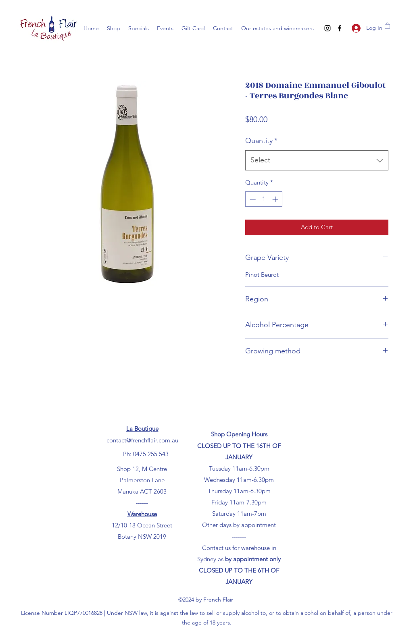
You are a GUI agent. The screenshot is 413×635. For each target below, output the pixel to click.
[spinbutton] (264, 199)
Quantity (261, 140)
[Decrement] (251, 199)
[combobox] (316, 160)
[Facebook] (340, 28)
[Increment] (276, 199)
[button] (387, 25)
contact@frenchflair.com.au (142, 440)
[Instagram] (327, 28)
